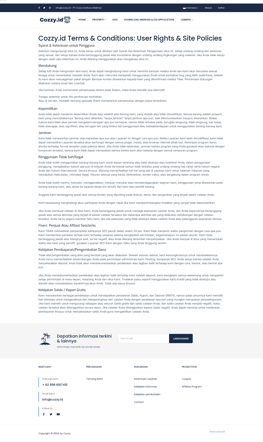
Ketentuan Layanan (145, 379)
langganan (181, 338)
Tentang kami (94, 379)
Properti (99, 19)
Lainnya (187, 19)
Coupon (186, 379)
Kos (115, 19)
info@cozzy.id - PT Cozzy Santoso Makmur (79, 7)
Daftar (221, 7)
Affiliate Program (192, 386)
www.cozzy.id (217, 431)
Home (82, 19)
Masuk (208, 7)
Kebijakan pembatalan (147, 394)
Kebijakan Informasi (145, 386)
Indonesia (190, 7)
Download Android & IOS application (149, 19)
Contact (139, 402)
